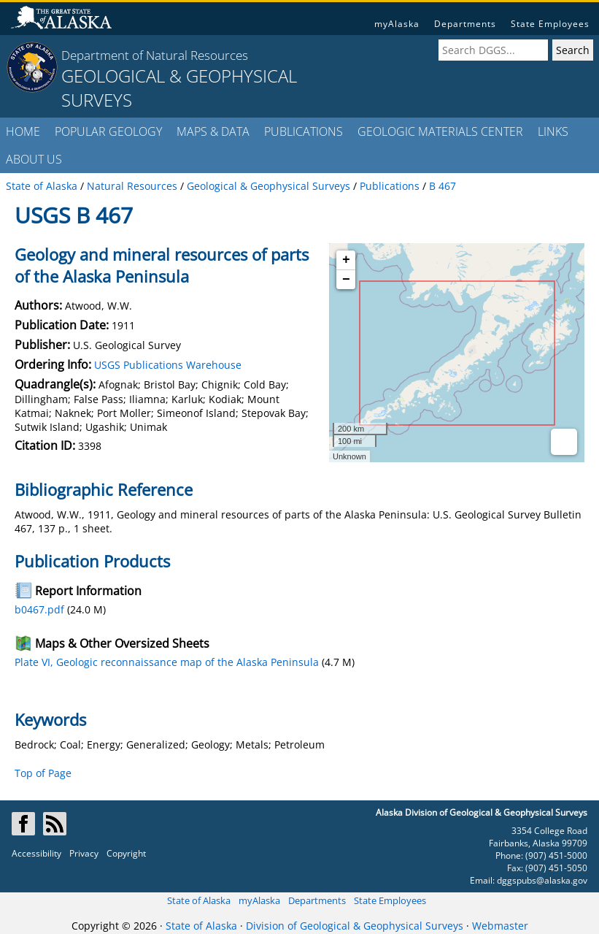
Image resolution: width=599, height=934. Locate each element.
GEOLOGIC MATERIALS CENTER (440, 131)
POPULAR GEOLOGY (108, 131)
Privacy (83, 853)
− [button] (346, 279)
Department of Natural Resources (154, 55)
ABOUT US (34, 159)
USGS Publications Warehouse (167, 365)
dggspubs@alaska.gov (542, 880)
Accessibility (36, 853)
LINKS (553, 131)
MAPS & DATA (213, 131)
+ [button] (346, 260)
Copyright (126, 853)
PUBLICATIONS (303, 131)
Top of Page (43, 773)
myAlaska (397, 24)
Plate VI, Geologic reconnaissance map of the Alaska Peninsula (167, 662)
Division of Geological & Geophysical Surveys (354, 926)
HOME (23, 131)
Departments (465, 24)
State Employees (550, 24)
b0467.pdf (39, 609)
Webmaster (500, 926)
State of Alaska (199, 900)
